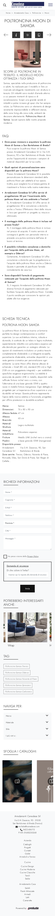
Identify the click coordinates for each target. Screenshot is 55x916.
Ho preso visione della (23, 556)
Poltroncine (36, 13)
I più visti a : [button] (11, 735)
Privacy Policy (33, 556)
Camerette (27, 900)
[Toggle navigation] (50, 5)
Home (8, 13)
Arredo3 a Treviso (27, 856)
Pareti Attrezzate (27, 891)
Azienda (27, 840)
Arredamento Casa (21, 13)
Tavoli (27, 875)
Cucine (27, 862)
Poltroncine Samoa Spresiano (18, 685)
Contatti (27, 850)
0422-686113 (29, 829)
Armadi (27, 894)
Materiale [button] (10, 722)
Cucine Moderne (27, 869)
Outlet (27, 853)
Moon (47, 13)
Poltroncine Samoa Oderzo (17, 672)
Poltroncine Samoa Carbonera (18, 691)
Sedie (27, 878)
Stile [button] (7, 729)
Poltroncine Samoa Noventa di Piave (21, 678)
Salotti (27, 888)
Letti (27, 897)
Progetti (27, 847)
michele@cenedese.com (28, 826)
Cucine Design (27, 866)
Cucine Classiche (27, 872)
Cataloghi (27, 844)
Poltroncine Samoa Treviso (16, 666)
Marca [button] (8, 715)
